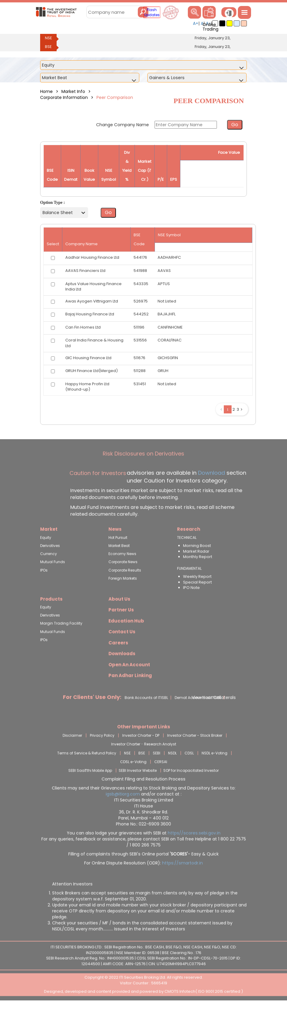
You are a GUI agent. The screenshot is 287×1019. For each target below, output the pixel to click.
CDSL (189, 766)
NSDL (172, 766)
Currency (48, 567)
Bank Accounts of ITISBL (146, 711)
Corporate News (123, 575)
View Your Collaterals (214, 711)
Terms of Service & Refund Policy (86, 766)
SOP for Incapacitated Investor (191, 784)
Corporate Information (64, 97)
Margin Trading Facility (61, 637)
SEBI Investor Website (138, 784)
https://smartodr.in (182, 877)
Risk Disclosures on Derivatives (143, 467)
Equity (45, 551)
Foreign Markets (122, 591)
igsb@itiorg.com (123, 808)
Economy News (122, 567)
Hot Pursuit (117, 551)
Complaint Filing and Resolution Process (143, 793)
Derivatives (50, 559)
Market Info (73, 91)
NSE (48, 38)
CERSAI (160, 775)
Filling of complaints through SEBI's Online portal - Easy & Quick (143, 868)
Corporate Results (124, 583)
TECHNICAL (187, 551)
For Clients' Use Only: (92, 710)
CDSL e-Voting (133, 775)
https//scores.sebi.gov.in (194, 847)
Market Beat (119, 559)
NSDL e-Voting (214, 766)
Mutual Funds (52, 575)
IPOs (44, 583)
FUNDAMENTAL (189, 582)
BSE (48, 46)
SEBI (156, 766)
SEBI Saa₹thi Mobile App (90, 784)
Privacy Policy (102, 749)
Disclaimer (72, 749)
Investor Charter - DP (140, 749)
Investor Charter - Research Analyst (143, 758)
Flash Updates (152, 12)
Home (46, 91)
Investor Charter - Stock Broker (194, 749)
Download (211, 486)
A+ (195, 23)
